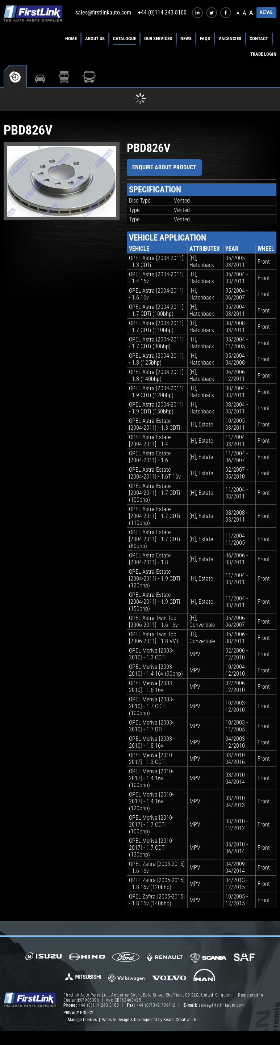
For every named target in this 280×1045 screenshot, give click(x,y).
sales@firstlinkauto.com (103, 12)
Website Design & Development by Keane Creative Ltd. (150, 1019)
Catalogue (124, 38)
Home (71, 38)
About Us (95, 38)
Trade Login (263, 54)
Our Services (158, 38)
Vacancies (229, 38)
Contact (259, 38)
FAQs (205, 38)
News (186, 38)
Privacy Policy (78, 1012)
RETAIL (266, 12)
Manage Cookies (82, 1019)
